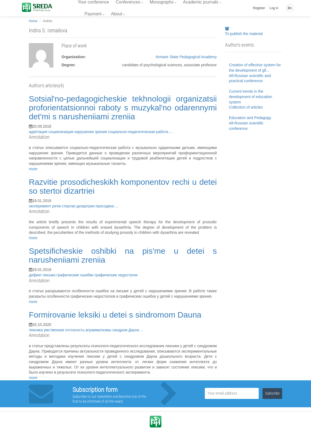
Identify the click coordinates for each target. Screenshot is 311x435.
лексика (36, 330)
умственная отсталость (64, 330)
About (116, 14)
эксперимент (40, 206)
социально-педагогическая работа (139, 132)
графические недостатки (115, 275)
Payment (93, 14)
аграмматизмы (98, 330)
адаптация (39, 132)
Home (33, 21)
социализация (61, 132)
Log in (273, 8)
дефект (36, 275)
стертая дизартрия (78, 206)
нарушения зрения (91, 132)
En (290, 8)
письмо (50, 275)
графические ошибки (75, 275)
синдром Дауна (126, 330)
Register (259, 8)
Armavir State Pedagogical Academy (186, 57)
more (33, 169)
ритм (57, 206)
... (170, 132)
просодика (105, 206)
